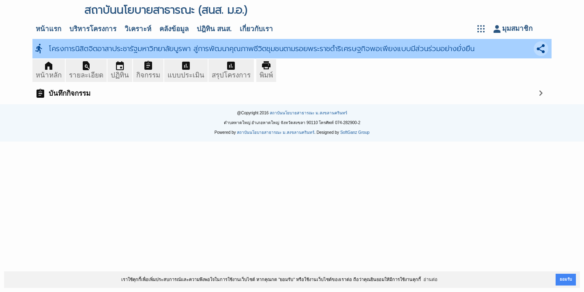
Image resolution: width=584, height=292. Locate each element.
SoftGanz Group (354, 132)
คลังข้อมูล (174, 29)
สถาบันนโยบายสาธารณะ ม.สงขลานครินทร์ (308, 113)
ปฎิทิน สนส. (214, 29)
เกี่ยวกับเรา (256, 29)
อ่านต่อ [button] (430, 279)
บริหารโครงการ (92, 29)
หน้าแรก (48, 29)
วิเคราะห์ (138, 29)
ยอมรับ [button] (566, 279)
